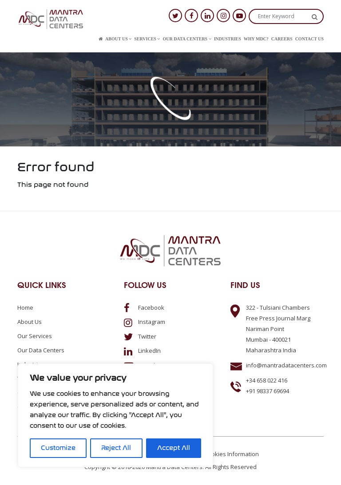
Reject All (116, 448)
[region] (115, 415)
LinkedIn (142, 351)
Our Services (34, 336)
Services (147, 38)
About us (118, 38)
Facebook (144, 308)
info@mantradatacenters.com (286, 365)
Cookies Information (231, 454)
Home (25, 308)
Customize (58, 448)
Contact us (309, 38)
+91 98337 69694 (267, 391)
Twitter (140, 336)
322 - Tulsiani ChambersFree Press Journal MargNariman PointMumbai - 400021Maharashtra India (278, 329)
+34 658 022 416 (266, 380)
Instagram (144, 322)
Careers (282, 38)
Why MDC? (256, 38)
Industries (227, 38)
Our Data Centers (187, 38)
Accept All (173, 448)
